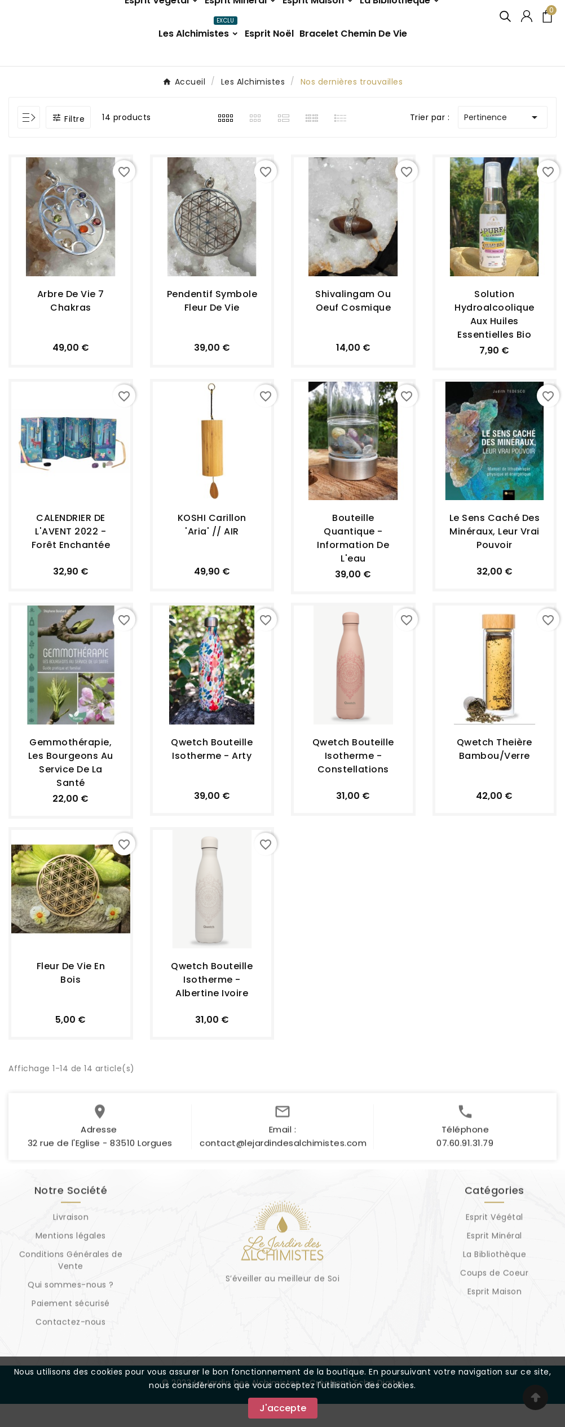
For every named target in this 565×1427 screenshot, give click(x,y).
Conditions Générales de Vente (71, 1289)
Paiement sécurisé (71, 1332)
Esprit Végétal (494, 1246)
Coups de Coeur (494, 1301)
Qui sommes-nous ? (71, 1313)
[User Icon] (526, 28)
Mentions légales (71, 1264)
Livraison (71, 1246)
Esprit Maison (494, 1320)
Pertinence (502, 140)
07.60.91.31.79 (464, 1172)
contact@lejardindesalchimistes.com (283, 1172)
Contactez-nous (70, 1351)
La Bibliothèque (495, 1283)
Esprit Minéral (494, 1264)
